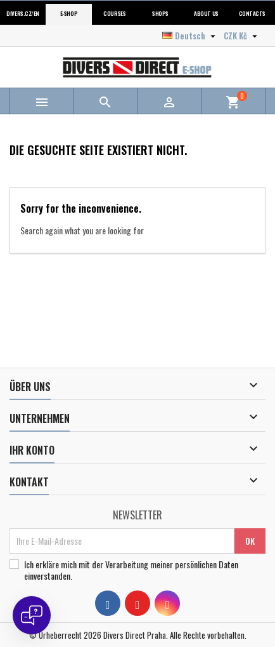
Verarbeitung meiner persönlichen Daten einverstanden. (131, 569)
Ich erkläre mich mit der (131, 570)
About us (206, 14)
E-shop (68, 14)
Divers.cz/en (22, 14)
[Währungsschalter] (242, 35)
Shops (160, 14)
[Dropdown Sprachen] (190, 35)
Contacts (252, 14)
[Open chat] (32, 615)
